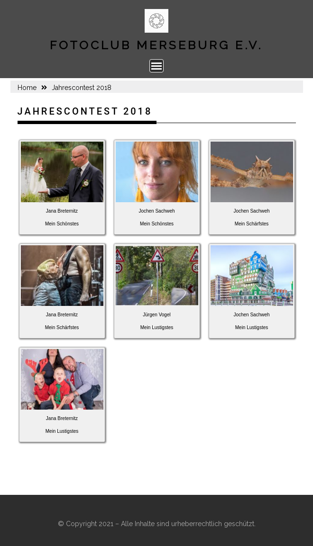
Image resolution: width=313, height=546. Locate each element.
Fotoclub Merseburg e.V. (156, 45)
